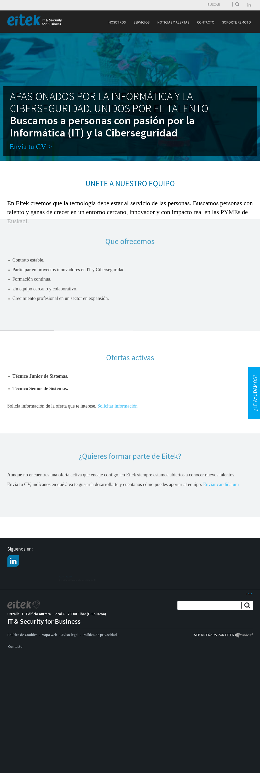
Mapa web (49, 634)
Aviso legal (69, 634)
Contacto (15, 646)
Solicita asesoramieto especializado (48, 580)
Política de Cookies (22, 634)
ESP (248, 593)
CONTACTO (29, 575)
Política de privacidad (100, 634)
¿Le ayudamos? (255, 393)
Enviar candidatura (221, 462)
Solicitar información (117, 380)
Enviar (237, 4)
